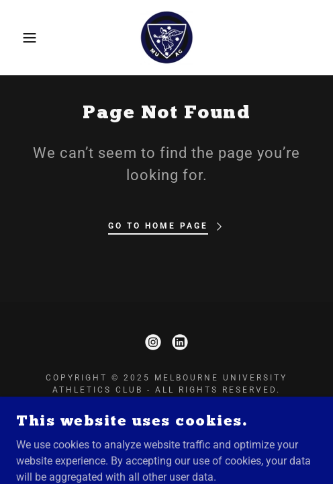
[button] (24, 37)
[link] (167, 38)
